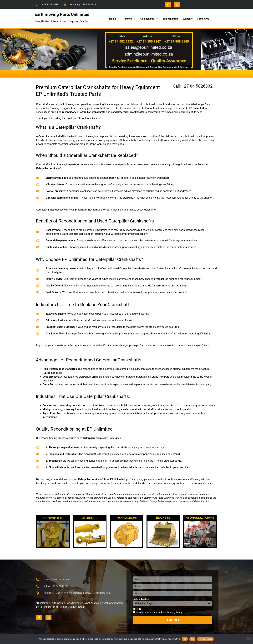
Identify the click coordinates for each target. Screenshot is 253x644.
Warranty (187, 18)
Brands (130, 19)
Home (114, 19)
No (192, 639)
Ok (184, 639)
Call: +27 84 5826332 (193, 86)
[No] (248, 638)
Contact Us (203, 18)
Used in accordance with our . (159, 612)
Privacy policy (205, 639)
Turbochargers (170, 18)
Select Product (141, 599)
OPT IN (137, 609)
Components (149, 19)
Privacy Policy (174, 612)
